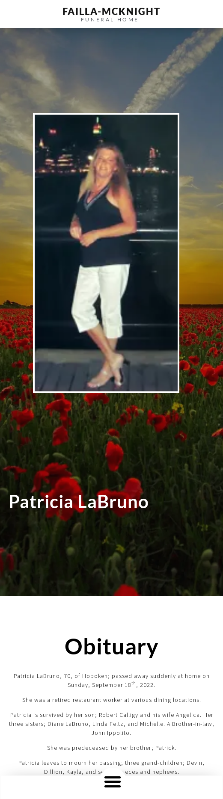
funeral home (110, 19)
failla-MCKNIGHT (111, 11)
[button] (112, 781)
